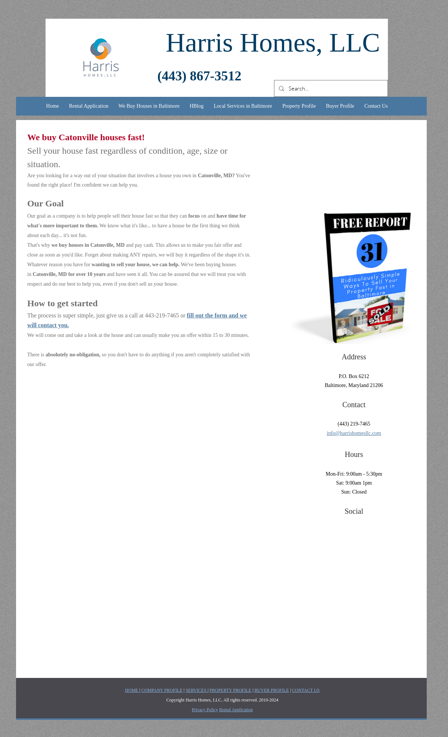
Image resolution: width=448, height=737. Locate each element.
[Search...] (330, 88)
